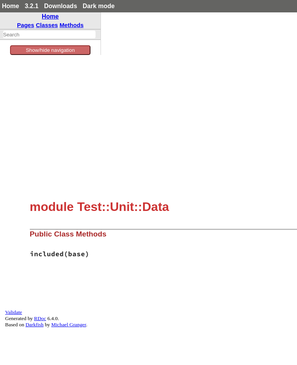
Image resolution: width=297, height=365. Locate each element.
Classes (47, 25)
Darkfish (35, 324)
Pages (25, 25)
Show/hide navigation (50, 50)
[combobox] (49, 34)
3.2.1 (32, 6)
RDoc (40, 318)
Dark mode (99, 6)
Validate (13, 312)
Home (10, 6)
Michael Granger (68, 324)
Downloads (60, 6)
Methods (72, 25)
